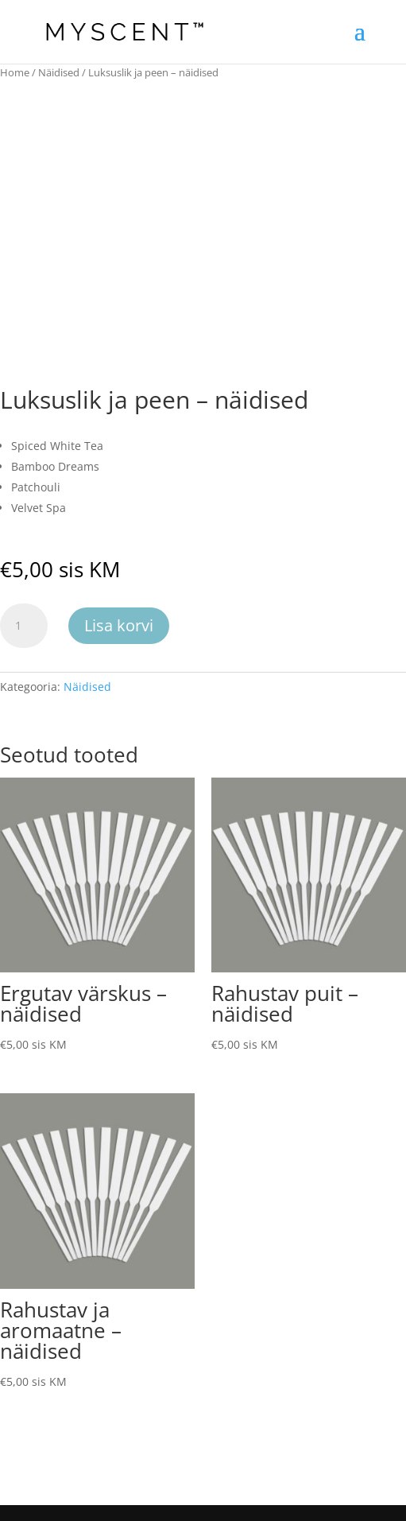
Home (14, 72)
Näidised (58, 72)
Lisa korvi (118, 625)
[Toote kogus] (24, 625)
